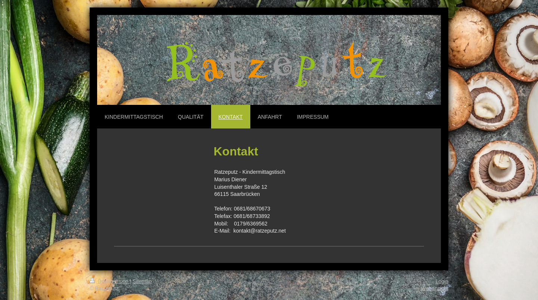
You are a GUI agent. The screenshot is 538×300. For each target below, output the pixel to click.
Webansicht (434, 288)
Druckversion (110, 281)
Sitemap (142, 281)
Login (442, 281)
